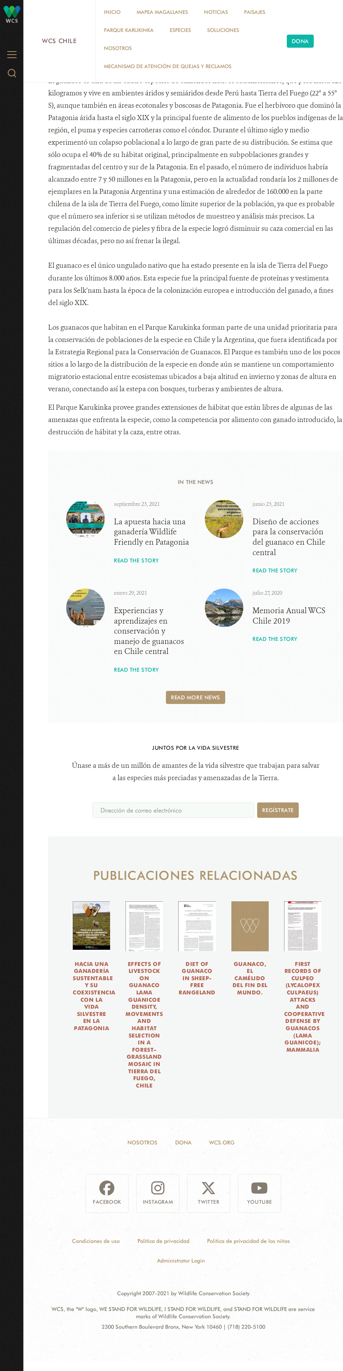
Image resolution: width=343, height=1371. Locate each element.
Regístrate (278, 810)
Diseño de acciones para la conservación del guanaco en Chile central (289, 537)
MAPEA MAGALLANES (162, 12)
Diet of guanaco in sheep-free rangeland (197, 978)
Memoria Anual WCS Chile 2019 (289, 615)
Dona (300, 41)
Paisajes (254, 12)
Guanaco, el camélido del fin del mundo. (250, 978)
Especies (180, 30)
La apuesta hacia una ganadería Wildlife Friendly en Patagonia (151, 532)
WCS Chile (59, 41)
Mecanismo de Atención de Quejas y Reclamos (167, 66)
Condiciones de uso (96, 1241)
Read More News (195, 697)
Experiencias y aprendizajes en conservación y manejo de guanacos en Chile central (149, 631)
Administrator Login (181, 1261)
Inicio (112, 12)
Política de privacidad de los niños (248, 1241)
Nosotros (118, 48)
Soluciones (223, 30)
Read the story (136, 560)
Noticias (216, 12)
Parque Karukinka (129, 30)
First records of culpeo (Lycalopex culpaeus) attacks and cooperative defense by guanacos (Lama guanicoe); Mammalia (304, 1007)
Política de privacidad (163, 1241)
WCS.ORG (221, 1142)
